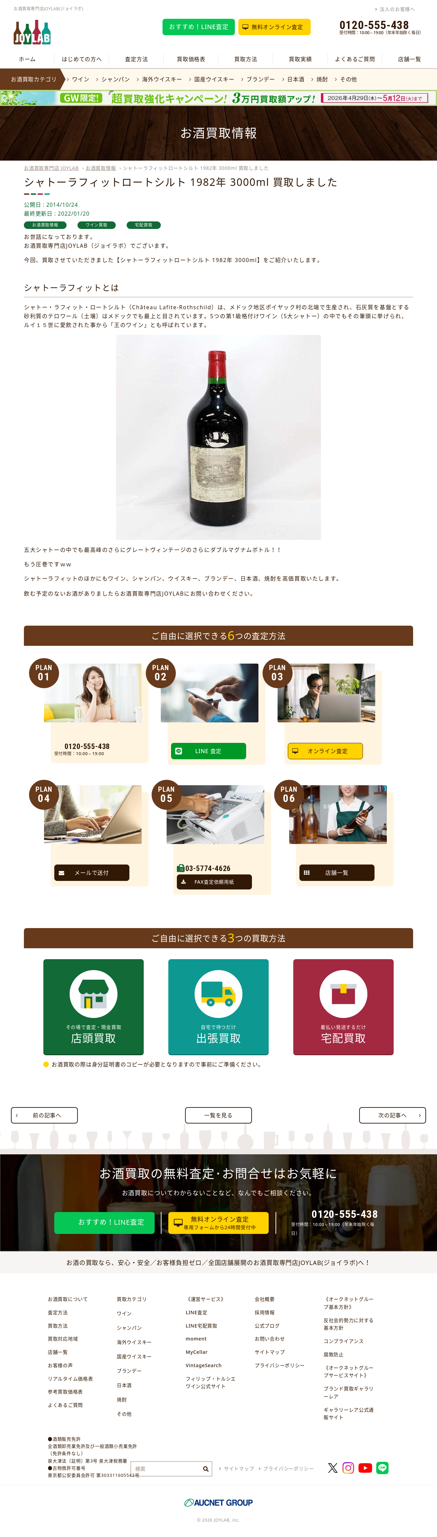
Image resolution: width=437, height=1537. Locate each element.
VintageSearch (204, 1365)
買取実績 (300, 59)
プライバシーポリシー (280, 1365)
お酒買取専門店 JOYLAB (51, 168)
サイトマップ (270, 1352)
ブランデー (260, 79)
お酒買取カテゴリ (34, 79)
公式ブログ (267, 1325)
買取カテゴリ (132, 1299)
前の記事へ (47, 1115)
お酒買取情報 (101, 168)
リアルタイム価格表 (70, 1378)
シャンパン (115, 79)
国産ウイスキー (214, 79)
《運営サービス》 (206, 1299)
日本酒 (295, 79)
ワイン (80, 79)
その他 (348, 79)
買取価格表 (191, 59)
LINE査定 (196, 1312)
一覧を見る (218, 1115)
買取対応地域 (63, 1338)
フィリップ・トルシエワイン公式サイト (211, 1382)
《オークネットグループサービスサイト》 (349, 1371)
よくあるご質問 (355, 59)
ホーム (27, 59)
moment (196, 1338)
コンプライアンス (344, 1341)
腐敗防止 (334, 1354)
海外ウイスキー (162, 79)
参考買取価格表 (65, 1391)
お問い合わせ (270, 1338)
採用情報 (265, 1312)
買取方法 (245, 59)
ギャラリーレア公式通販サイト (349, 1413)
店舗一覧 (409, 59)
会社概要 (265, 1299)
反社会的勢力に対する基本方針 (349, 1324)
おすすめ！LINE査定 (199, 27)
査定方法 (136, 59)
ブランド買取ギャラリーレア (349, 1392)
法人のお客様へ (397, 9)
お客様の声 (60, 1365)
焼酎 (322, 79)
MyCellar (197, 1352)
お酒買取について (68, 1299)
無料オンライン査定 (277, 27)
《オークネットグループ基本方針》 (349, 1303)
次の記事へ (392, 1115)
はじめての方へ (82, 59)
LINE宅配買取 (201, 1325)
